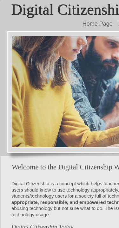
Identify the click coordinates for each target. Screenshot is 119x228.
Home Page (98, 24)
